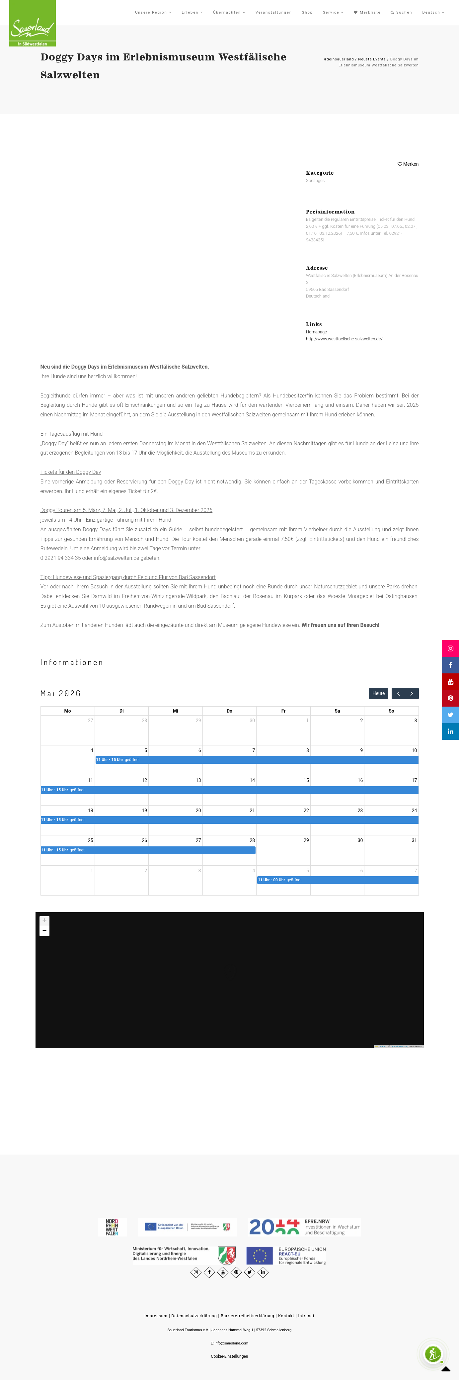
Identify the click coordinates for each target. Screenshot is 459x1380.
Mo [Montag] (67, 711)
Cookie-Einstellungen (229, 1356)
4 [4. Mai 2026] (92, 750)
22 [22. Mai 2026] (306, 810)
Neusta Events (372, 59)
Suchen (401, 12)
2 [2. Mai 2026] (361, 720)
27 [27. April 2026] (90, 720)
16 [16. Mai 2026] (360, 780)
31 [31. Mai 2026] (414, 840)
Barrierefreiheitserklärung (247, 1316)
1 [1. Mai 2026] (307, 720)
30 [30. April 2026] (252, 720)
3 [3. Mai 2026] (416, 720)
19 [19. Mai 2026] (144, 810)
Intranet (306, 1316)
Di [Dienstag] (121, 711)
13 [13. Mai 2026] (198, 780)
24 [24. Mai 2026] (414, 810)
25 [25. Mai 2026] (90, 840)
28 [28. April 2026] (144, 720)
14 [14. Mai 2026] (252, 780)
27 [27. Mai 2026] (198, 840)
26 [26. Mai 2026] (144, 840)
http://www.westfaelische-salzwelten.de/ (344, 338)
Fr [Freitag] (283, 711)
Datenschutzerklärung (194, 1316)
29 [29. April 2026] (198, 720)
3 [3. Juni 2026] (199, 870)
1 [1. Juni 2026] (92, 870)
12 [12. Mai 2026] (144, 780)
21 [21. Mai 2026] (252, 810)
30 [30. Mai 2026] (360, 840)
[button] (223, 966)
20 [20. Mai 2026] (198, 810)
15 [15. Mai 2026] (306, 780)
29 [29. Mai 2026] (306, 840)
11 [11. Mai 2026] (90, 780)
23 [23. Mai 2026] (360, 810)
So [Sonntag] (391, 711)
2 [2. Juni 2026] (145, 870)
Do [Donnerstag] (229, 711)
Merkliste (367, 12)
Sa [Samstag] (337, 711)
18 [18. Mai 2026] (90, 810)
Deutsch (433, 12)
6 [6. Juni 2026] (361, 870)
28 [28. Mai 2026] (252, 840)
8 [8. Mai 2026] (307, 750)
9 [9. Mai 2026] (361, 750)
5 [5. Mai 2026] (145, 750)
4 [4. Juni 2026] (253, 870)
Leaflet (380, 1046)
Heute (378, 693)
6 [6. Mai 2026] (199, 750)
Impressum (155, 1316)
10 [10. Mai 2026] (414, 750)
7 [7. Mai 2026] (253, 750)
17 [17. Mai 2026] (414, 780)
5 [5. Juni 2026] (307, 870)
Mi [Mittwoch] (175, 711)
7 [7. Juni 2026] (416, 870)
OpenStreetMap (399, 1046)
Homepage (316, 331)
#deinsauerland (339, 59)
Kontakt (286, 1316)
